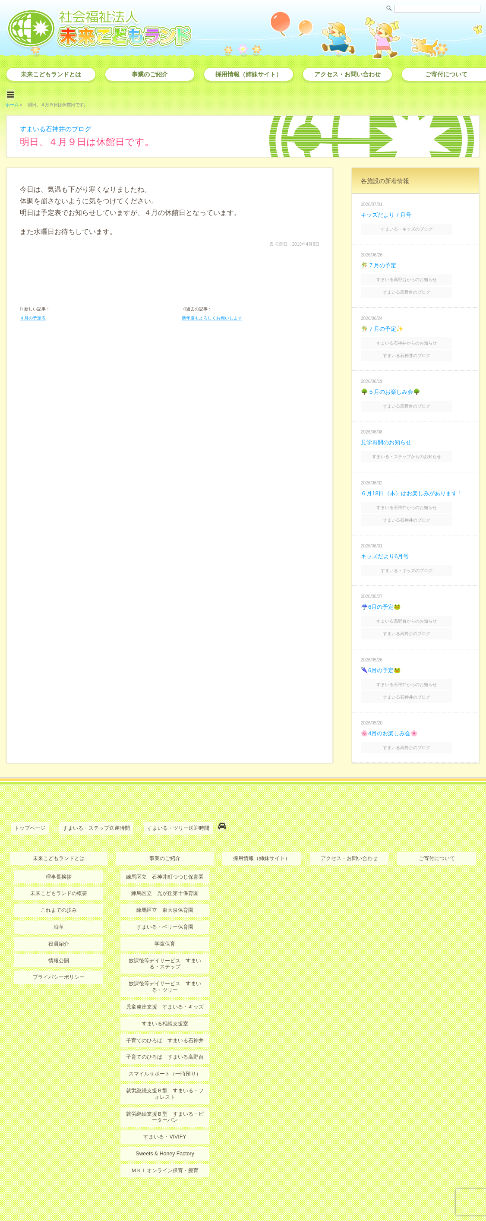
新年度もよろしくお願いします (212, 318)
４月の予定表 (33, 318)
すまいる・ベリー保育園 (164, 903)
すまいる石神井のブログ (58, 127)
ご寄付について (437, 835)
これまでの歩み (59, 886)
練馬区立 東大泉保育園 (164, 886)
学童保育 (165, 920)
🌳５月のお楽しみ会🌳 (392, 383)
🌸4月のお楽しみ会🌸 (391, 712)
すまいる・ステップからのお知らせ (416, 446)
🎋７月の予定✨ (383, 322)
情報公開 (58, 936)
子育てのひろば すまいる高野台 (165, 1031)
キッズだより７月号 (388, 212)
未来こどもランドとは (51, 74)
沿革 (59, 903)
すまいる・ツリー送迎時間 (178, 806)
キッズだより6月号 (387, 542)
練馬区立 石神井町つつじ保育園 (165, 853)
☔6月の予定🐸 (382, 591)
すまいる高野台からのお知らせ (416, 275)
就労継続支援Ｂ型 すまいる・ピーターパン (165, 1091)
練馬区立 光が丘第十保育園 (165, 870)
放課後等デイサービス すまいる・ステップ (165, 939)
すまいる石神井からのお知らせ (416, 336)
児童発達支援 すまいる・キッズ (165, 982)
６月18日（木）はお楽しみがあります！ (415, 481)
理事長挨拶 (59, 853)
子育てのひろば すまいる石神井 (165, 1015)
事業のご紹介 (150, 74)
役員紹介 (58, 920)
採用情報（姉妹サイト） (248, 74)
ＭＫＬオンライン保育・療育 (165, 1143)
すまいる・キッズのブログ (416, 226)
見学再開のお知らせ (388, 432)
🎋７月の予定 (379, 262)
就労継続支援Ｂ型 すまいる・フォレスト (165, 1068)
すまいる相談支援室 (165, 998)
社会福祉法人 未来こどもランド (247, 1197)
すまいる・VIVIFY (165, 1110)
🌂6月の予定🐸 (382, 652)
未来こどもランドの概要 (58, 870)
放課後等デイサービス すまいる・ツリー (165, 962)
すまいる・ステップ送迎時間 (96, 806)
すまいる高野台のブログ (416, 287)
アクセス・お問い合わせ (347, 74)
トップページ (29, 806)
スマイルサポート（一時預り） (165, 1048)
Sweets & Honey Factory (164, 1127)
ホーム (12, 103)
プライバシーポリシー (59, 953)
